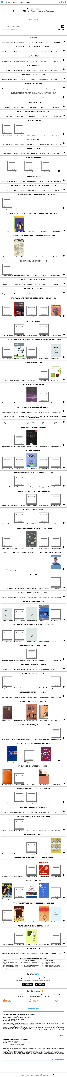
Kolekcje (20, 29)
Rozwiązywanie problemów (50, 962)
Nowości (8, 2)
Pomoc (22, 2)
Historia (15, 2)
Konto (28, 2)
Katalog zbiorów (33, 19)
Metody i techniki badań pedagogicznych (10, 962)
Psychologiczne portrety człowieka (9, 963)
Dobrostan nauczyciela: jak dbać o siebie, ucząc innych (19, 1014)
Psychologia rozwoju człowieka (8, 968)
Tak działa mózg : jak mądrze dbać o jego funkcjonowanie (55, 966)
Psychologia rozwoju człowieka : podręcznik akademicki (55, 968)
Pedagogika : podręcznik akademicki (30, 968)
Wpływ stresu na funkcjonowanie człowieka (15, 1039)
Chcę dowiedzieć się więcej (26, 1075)
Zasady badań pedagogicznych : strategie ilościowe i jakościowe (15, 966)
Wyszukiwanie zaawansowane (10, 29)
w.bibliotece (41, 995)
